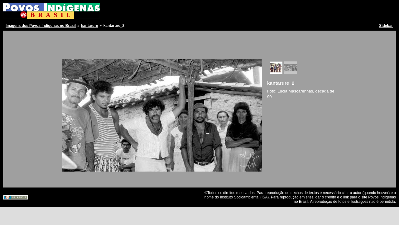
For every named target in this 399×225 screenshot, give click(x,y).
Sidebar (386, 25)
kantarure (89, 25)
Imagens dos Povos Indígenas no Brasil (41, 25)
